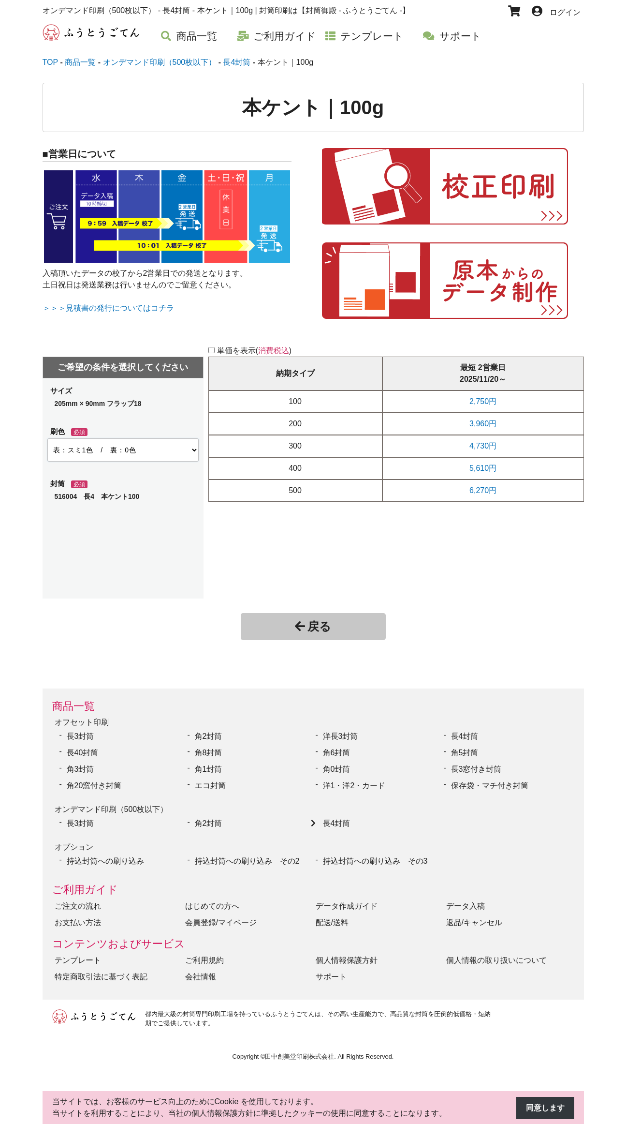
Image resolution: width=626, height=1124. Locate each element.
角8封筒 (208, 753)
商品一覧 (73, 706)
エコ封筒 (210, 785)
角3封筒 (80, 769)
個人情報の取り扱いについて (496, 960)
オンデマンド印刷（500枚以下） (111, 809)
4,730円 (482, 446)
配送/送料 (332, 922)
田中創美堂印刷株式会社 (299, 1056)
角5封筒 (465, 753)
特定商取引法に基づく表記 (101, 977)
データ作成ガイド (347, 906)
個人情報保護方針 (347, 960)
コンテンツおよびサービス (118, 944)
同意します (545, 1108)
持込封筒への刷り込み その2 (247, 861)
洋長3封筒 (340, 736)
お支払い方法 (78, 922)
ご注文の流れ (78, 906)
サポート (331, 977)
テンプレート (78, 960)
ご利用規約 (204, 960)
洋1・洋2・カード (354, 785)
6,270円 (482, 490)
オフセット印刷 (82, 722)
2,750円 (482, 401)
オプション (74, 847)
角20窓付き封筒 (94, 785)
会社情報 (200, 977)
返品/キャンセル (474, 922)
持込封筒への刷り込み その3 (375, 861)
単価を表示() (254, 350)
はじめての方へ (212, 906)
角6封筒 (336, 753)
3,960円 (482, 424)
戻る (313, 626)
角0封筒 (336, 769)
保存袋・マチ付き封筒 (489, 785)
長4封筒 (465, 736)
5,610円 (482, 468)
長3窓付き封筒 (476, 769)
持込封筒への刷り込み (105, 861)
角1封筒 (208, 769)
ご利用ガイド (85, 890)
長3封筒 (80, 736)
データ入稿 (465, 906)
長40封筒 (83, 753)
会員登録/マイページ (221, 922)
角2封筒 (208, 736)
